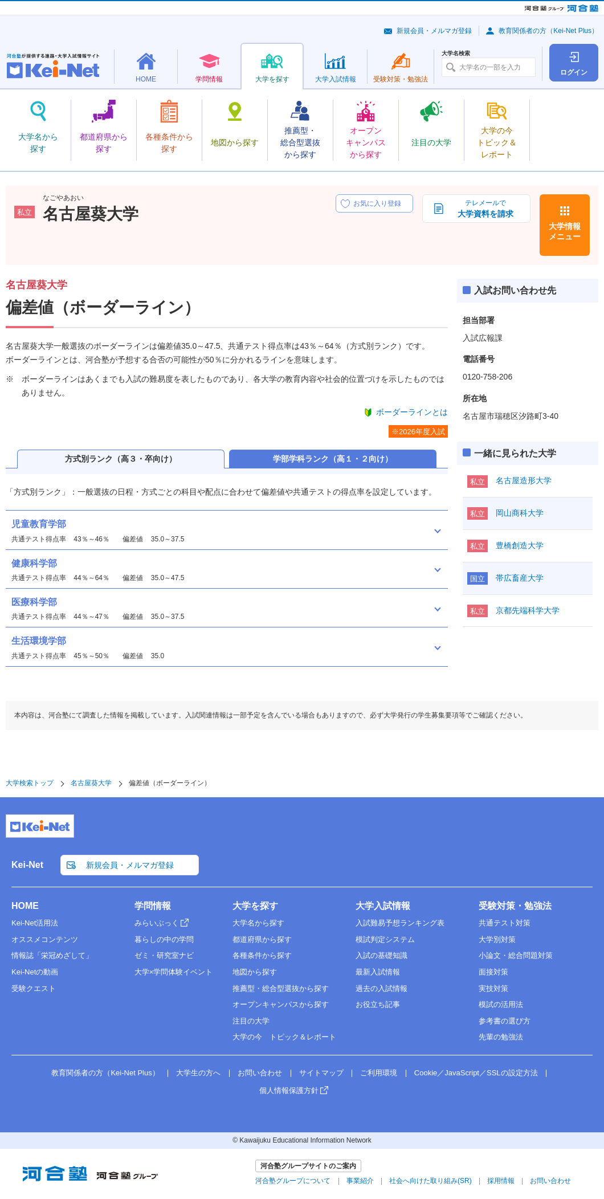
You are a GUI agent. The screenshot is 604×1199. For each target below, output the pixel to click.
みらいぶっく (156, 923)
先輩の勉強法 (501, 1037)
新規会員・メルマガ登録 (434, 31)
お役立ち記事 (378, 1004)
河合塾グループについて (292, 1181)
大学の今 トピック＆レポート (284, 1037)
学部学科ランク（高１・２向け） (333, 458)
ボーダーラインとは (412, 412)
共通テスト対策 (504, 923)
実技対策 (493, 988)
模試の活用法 (501, 1004)
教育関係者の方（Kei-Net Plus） (548, 31)
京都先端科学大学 (528, 610)
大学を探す (255, 906)
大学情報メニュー (565, 231)
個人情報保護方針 (289, 1090)
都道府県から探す (262, 939)
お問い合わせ (260, 1073)
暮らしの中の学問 (164, 939)
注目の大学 (251, 1021)
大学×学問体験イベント (173, 972)
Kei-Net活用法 (34, 923)
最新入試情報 (378, 972)
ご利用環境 (378, 1073)
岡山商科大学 (520, 512)
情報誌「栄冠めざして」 (52, 955)
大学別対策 (497, 939)
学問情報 (152, 906)
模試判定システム (385, 939)
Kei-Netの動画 (34, 972)
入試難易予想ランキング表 (400, 923)
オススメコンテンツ (44, 939)
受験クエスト (33, 988)
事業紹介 (360, 1181)
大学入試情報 (383, 906)
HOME (25, 906)
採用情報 (501, 1181)
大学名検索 (456, 53)
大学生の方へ (198, 1073)
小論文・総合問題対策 (516, 955)
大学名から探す (258, 923)
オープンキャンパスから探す (280, 1004)
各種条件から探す (262, 955)
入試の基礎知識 (381, 955)
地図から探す (254, 972)
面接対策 (493, 972)
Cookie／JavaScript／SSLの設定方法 (476, 1073)
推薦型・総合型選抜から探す (280, 988)
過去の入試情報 (381, 988)
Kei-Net (27, 865)
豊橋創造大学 (520, 545)
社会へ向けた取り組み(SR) (430, 1181)
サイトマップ (321, 1073)
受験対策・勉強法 (515, 906)
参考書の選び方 (504, 1021)
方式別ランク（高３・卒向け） (121, 458)
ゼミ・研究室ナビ (164, 955)
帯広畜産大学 (520, 577)
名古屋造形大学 (524, 480)
